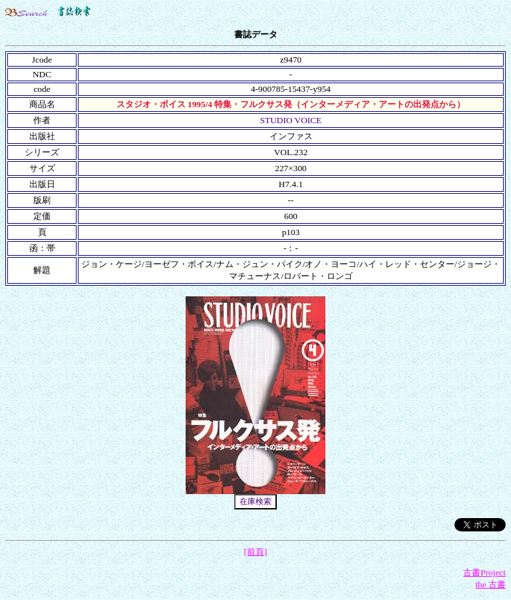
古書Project (484, 572)
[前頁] (255, 552)
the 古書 (490, 584)
